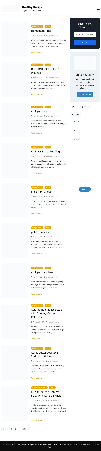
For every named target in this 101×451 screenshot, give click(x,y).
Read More (35, 52)
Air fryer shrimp (40, 111)
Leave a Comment (51, 35)
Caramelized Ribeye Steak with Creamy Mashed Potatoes (46, 313)
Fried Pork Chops (41, 191)
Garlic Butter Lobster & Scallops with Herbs (45, 354)
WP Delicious (68, 444)
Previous (3, 429)
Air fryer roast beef (42, 272)
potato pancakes (41, 232)
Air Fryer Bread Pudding (45, 151)
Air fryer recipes (37, 26)
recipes (48, 26)
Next (28, 429)
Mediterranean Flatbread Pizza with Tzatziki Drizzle (46, 393)
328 (24, 429)
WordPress (87, 444)
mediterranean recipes (39, 387)
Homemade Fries (41, 30)
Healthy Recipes (33, 7)
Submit (85, 42)
